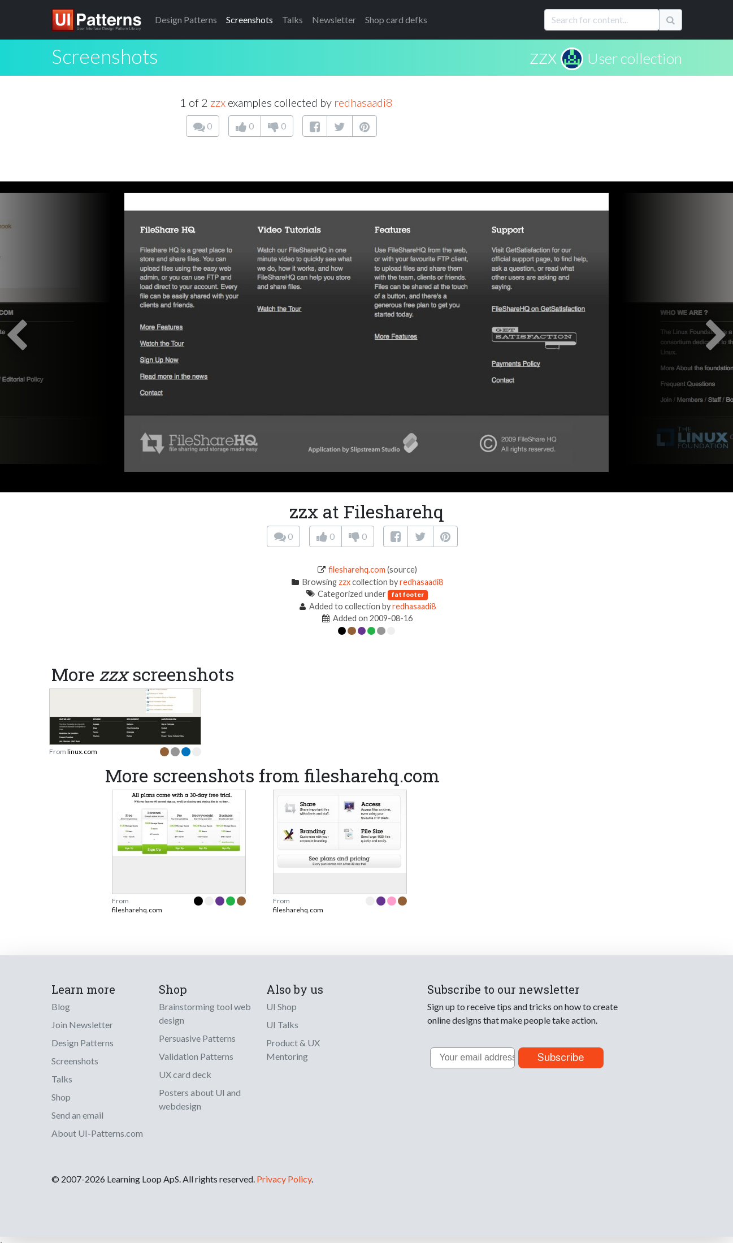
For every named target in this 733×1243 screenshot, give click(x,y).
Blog (60, 1006)
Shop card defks (396, 19)
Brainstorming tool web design (205, 1013)
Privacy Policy (284, 1178)
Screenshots (249, 19)
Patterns (186, 19)
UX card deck (185, 1074)
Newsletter (334, 19)
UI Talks (282, 1024)
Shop (61, 1097)
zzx (543, 56)
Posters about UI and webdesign (200, 1099)
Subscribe (560, 1057)
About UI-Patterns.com (97, 1133)
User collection (634, 58)
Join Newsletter (82, 1024)
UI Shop (281, 1006)
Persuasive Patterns (197, 1038)
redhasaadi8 (363, 102)
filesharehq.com (356, 569)
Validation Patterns (196, 1056)
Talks (292, 19)
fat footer (408, 594)
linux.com (82, 751)
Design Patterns (82, 1042)
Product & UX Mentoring (293, 1049)
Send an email (77, 1115)
